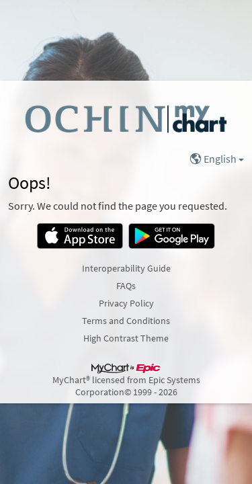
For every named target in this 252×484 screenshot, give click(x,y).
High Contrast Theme (126, 338)
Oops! (29, 183)
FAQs (126, 286)
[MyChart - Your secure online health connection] (126, 118)
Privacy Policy (126, 303)
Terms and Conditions (126, 321)
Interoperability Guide (126, 268)
